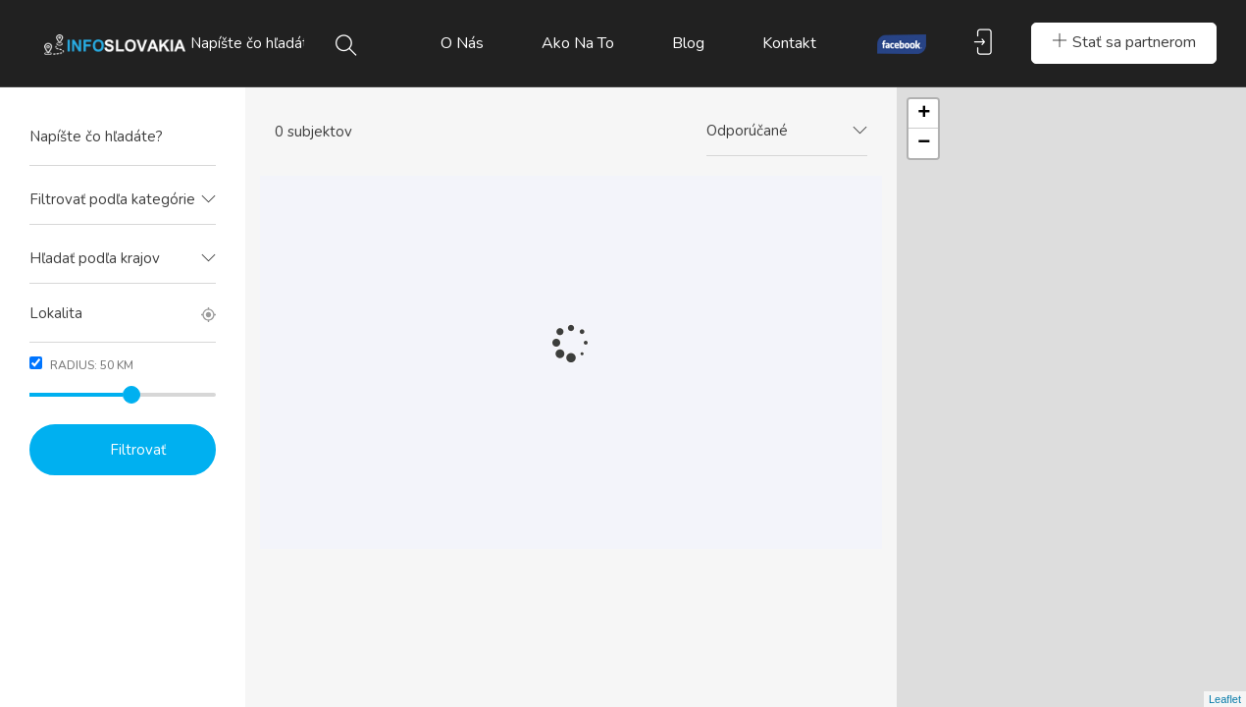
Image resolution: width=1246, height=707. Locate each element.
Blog (688, 43)
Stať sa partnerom (1124, 42)
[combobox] (122, 200)
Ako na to (578, 43)
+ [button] (923, 114)
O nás (462, 43)
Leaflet (1225, 699)
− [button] (923, 143)
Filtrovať (138, 450)
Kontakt (789, 43)
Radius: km (81, 364)
